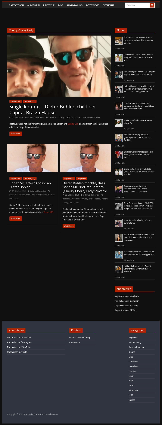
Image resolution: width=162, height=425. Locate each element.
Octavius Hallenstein (35, 117)
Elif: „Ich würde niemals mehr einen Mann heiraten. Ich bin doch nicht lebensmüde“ (139, 237)
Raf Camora (14, 199)
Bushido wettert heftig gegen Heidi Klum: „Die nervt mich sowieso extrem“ (138, 155)
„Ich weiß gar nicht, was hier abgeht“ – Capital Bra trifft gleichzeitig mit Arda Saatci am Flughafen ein (139, 89)
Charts (132, 352)
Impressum (74, 342)
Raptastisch (16, 5)
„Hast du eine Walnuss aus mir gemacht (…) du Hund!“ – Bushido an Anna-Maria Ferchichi (139, 106)
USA (131, 395)
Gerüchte (109, 5)
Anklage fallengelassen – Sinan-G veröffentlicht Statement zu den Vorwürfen (137, 269)
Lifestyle (48, 5)
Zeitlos (132, 400)
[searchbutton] (152, 5)
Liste (131, 376)
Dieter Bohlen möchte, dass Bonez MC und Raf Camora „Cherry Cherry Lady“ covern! (85, 187)
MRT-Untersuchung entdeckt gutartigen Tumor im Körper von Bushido (137, 137)
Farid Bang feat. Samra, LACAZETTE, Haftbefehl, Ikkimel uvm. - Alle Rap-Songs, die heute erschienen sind (139, 206)
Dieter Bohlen (87, 117)
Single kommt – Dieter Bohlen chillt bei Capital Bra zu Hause (52, 109)
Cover (78, 117)
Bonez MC (13, 195)
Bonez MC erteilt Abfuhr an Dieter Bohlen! (30, 185)
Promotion (133, 390)
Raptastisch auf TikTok (125, 310)
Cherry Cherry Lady (66, 117)
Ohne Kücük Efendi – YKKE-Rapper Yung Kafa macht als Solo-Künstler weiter (138, 57)
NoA (131, 381)
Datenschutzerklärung (79, 337)
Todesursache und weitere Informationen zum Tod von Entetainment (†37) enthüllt (135, 189)
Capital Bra (53, 117)
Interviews (92, 5)
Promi (131, 385)
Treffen (97, 117)
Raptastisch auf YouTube (126, 305)
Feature (51, 195)
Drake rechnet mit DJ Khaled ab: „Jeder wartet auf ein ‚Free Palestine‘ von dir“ (139, 172)
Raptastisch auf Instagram (127, 301)
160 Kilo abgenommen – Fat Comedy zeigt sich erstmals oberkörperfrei (139, 73)
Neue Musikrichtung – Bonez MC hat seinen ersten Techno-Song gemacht (139, 253)
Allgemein (33, 5)
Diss (60, 5)
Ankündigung (75, 5)
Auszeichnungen (136, 347)
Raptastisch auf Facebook (127, 296)
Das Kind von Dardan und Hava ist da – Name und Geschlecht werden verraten (138, 40)
